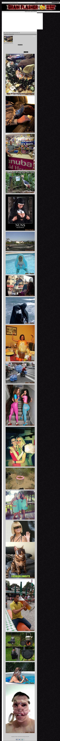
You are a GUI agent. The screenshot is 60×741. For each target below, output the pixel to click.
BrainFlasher (7, 43)
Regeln (17, 2)
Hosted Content (27, 11)
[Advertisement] (29, 21)
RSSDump (35, 11)
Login (5, 2)
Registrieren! (13, 2)
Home (3, 2)
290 (12, 43)
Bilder (5, 43)
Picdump (10, 43)
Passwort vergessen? (9, 2)
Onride (32, 11)
